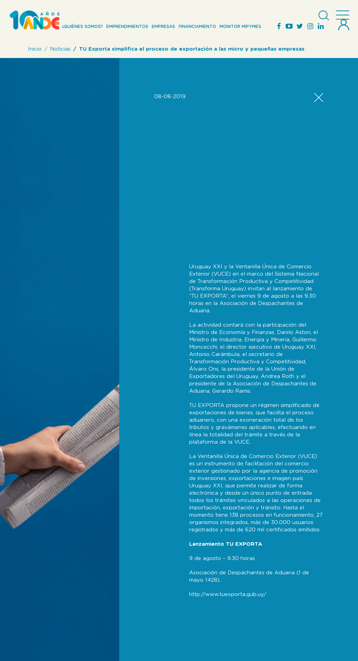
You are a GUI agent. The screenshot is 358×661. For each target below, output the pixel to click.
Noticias (60, 49)
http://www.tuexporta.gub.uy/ (227, 594)
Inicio (35, 49)
